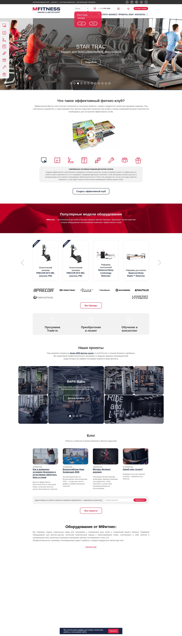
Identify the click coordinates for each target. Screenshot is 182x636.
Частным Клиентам (67, 2)
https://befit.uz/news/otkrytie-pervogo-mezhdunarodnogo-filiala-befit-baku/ (77, 388)
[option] (45, 260)
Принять (113, 631)
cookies (81, 630)
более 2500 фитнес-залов (81, 353)
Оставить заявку (141, 8)
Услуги (104, 15)
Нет (93, 23)
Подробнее (91, 62)
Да (82, 23)
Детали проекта (76, 398)
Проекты (123, 15)
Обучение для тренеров (85, 2)
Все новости (90, 511)
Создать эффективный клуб (91, 191)
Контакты (140, 15)
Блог (131, 15)
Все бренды (91, 305)
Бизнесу (54, 2)
